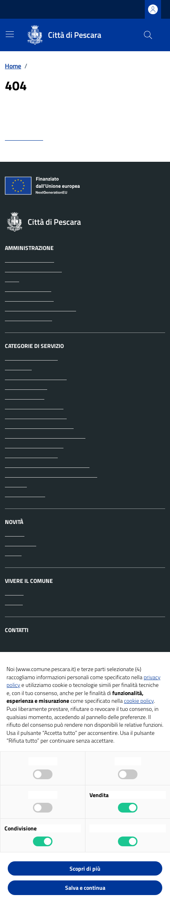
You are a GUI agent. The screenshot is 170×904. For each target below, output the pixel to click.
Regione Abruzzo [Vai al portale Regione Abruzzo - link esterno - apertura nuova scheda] (32, 9)
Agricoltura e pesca (31, 357)
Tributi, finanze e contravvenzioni (51, 474)
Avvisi (13, 553)
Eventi (14, 602)
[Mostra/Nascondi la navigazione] (10, 34)
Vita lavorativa (25, 494)
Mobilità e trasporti (31, 455)
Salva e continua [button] (85, 887)
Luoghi (14, 592)
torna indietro (24, 137)
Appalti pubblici (26, 386)
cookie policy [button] (139, 700)
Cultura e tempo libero (36, 416)
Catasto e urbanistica (34, 406)
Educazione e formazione (39, 425)
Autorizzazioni (24, 396)
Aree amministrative (33, 269)
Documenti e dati (28, 318)
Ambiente (18, 367)
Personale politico (29, 298)
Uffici (12, 279)
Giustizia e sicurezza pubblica (45, 435)
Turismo (16, 484)
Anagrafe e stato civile (36, 377)
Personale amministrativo (40, 308)
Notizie (14, 533)
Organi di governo (29, 259)
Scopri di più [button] (85, 868)
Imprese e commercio (34, 445)
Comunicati (20, 543)
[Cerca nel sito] (148, 35)
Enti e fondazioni (28, 288)
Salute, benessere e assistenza (47, 464)
